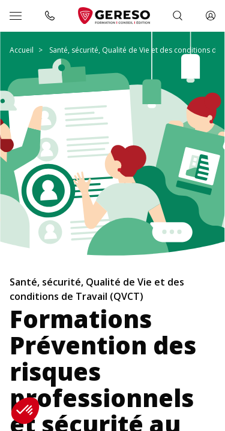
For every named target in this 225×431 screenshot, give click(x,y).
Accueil (22, 50)
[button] (25, 410)
